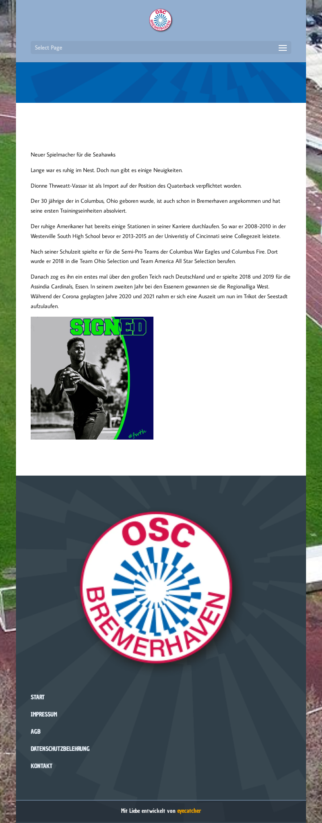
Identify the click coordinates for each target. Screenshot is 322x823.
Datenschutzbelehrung (60, 749)
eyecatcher (189, 811)
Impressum (44, 715)
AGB (36, 732)
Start (38, 697)
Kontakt (41, 766)
